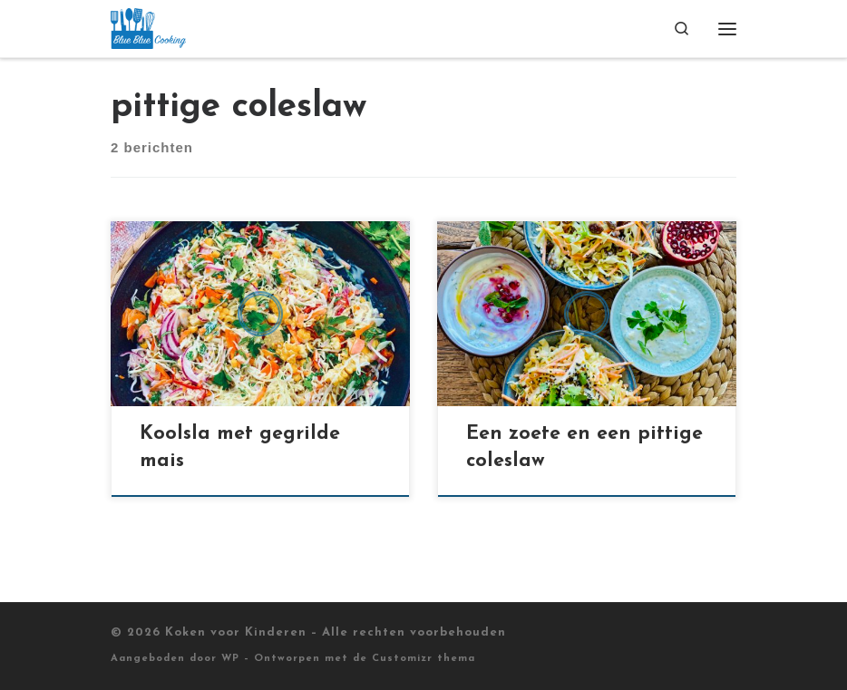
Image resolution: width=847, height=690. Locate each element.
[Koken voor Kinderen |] (148, 27)
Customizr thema (423, 659)
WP (230, 659)
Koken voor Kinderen (236, 632)
